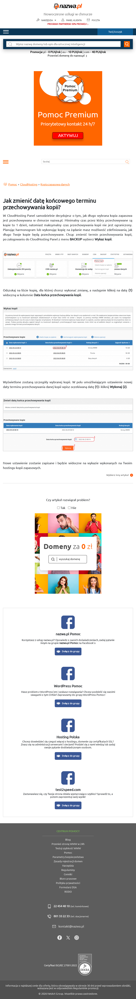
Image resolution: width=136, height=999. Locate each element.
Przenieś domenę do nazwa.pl (66, 55)
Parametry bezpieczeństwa (68, 857)
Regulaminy (68, 870)
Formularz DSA (68, 887)
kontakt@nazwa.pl (71, 926)
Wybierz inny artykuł (119, 475)
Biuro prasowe (68, 878)
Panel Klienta (74, 20)
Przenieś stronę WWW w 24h (68, 844)
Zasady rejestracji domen (68, 861)
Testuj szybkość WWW (68, 848)
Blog (68, 839)
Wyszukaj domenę (127, 44)
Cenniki (68, 874)
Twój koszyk (115, 31)
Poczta (96, 20)
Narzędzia (48, 20)
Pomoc (68, 852)
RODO (68, 891)
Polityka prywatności (68, 883)
